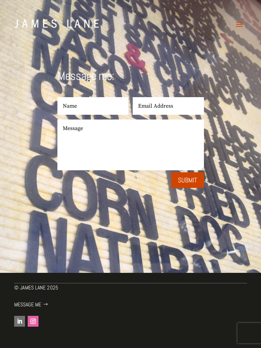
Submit (187, 180)
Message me (27, 304)
